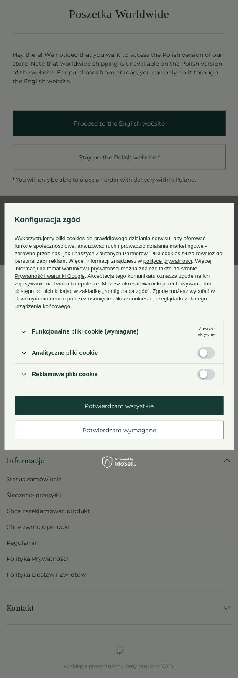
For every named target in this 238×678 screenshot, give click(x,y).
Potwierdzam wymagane (119, 430)
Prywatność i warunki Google (50, 276)
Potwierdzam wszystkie (119, 405)
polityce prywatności (167, 261)
